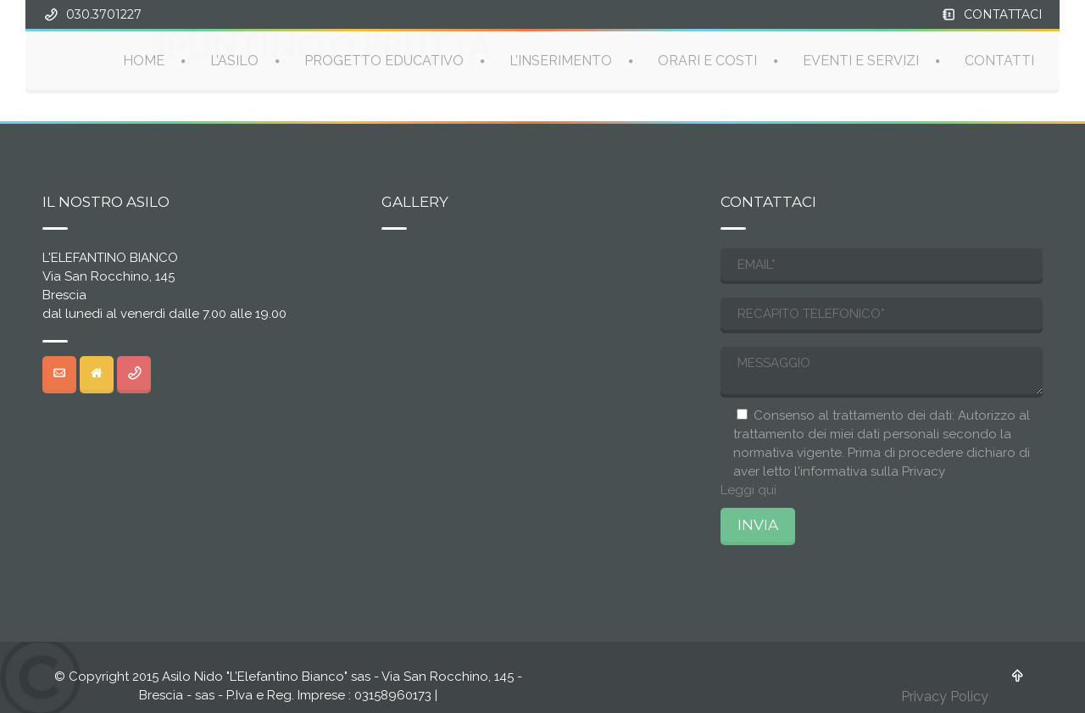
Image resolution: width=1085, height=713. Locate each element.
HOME (143, 60)
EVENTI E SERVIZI (861, 60)
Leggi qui (748, 490)
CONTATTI (999, 60)
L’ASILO (234, 60)
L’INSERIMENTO (560, 60)
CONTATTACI (1003, 14)
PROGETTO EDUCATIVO (384, 60)
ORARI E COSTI (707, 60)
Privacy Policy (944, 696)
